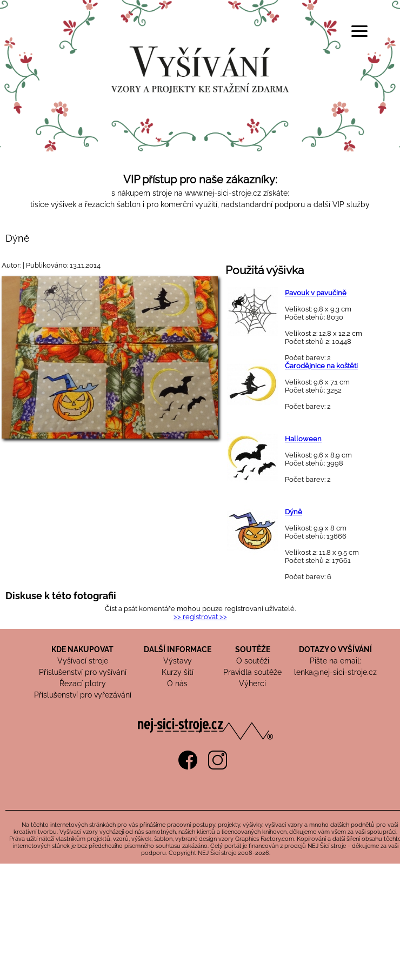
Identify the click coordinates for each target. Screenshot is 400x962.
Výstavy (177, 660)
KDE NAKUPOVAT (82, 649)
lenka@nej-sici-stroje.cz (335, 672)
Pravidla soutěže (252, 672)
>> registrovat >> (200, 617)
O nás (177, 683)
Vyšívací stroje (82, 660)
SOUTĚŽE (252, 649)
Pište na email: (335, 660)
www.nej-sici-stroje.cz (223, 193)
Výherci (252, 683)
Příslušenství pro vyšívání (82, 672)
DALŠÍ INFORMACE (177, 649)
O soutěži (252, 660)
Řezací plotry (82, 683)
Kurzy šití (178, 672)
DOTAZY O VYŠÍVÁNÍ (335, 649)
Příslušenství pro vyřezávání (82, 695)
